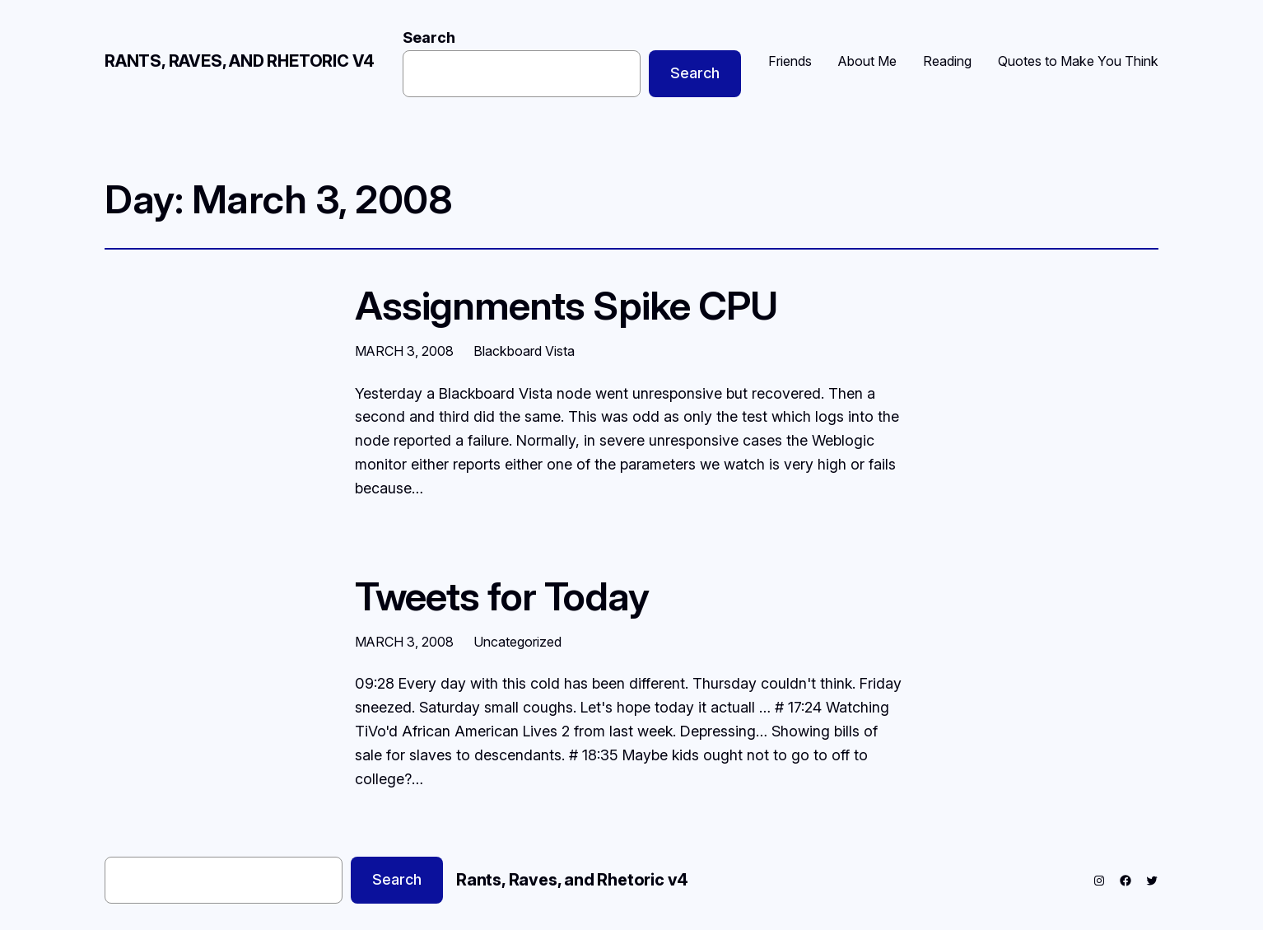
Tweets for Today (502, 596)
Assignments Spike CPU (566, 305)
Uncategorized (517, 641)
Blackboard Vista (524, 351)
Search (429, 37)
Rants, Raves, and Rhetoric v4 (240, 61)
